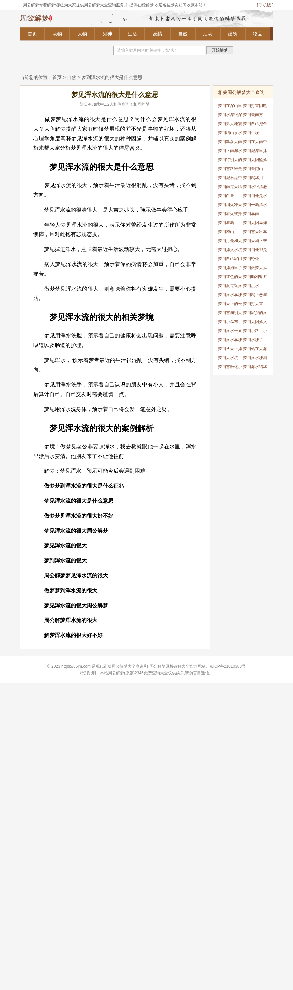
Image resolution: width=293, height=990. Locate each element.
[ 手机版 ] (265, 5)
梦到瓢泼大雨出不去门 (230, 142)
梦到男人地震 (230, 123)
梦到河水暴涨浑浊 (230, 295)
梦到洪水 (251, 285)
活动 (207, 33)
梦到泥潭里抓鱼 (255, 151)
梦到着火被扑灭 (230, 214)
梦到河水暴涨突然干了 (230, 340)
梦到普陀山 (253, 168)
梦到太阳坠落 (255, 159)
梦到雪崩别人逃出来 (230, 313)
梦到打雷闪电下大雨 (255, 106)
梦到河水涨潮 (255, 357)
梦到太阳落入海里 (255, 322)
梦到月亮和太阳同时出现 (230, 241)
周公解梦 (157, 666)
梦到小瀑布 (228, 321)
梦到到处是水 (255, 195)
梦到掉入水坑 (230, 249)
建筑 (232, 33)
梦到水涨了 (253, 339)
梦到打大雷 (253, 303)
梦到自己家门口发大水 (230, 259)
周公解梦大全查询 (128, 666)
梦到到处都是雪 (255, 250)
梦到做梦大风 (255, 267)
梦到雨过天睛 (230, 186)
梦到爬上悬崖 (255, 294)
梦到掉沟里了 (230, 267)
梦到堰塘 (226, 222)
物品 (257, 33)
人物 (82, 33)
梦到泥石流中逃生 (230, 178)
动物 (57, 33)
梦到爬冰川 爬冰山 (253, 178)
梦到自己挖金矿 (255, 124)
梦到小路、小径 (255, 331)
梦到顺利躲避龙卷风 (255, 277)
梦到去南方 (253, 114)
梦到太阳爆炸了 (255, 223)
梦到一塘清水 (255, 204)
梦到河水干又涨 (230, 331)
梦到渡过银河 (230, 285)
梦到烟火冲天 (230, 204)
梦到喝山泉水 (230, 132)
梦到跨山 (226, 231)
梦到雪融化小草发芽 (230, 367)
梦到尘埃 (251, 132)
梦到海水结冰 (255, 366)
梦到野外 (251, 258)
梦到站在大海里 (255, 349)
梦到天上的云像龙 (230, 304)
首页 (32, 33)
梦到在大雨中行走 (255, 142)
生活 (132, 33)
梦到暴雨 (251, 213)
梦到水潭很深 (230, 114)
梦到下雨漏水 (230, 150)
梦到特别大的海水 (230, 160)
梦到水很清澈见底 (255, 187)
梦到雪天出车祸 (255, 232)
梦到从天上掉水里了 (230, 349)
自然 (182, 33)
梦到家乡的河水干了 (255, 313)
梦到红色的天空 (230, 277)
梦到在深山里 (230, 105)
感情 (157, 33)
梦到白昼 (226, 195)
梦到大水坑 (228, 357)
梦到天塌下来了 (255, 241)
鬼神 (107, 33)
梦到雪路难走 (230, 168)
